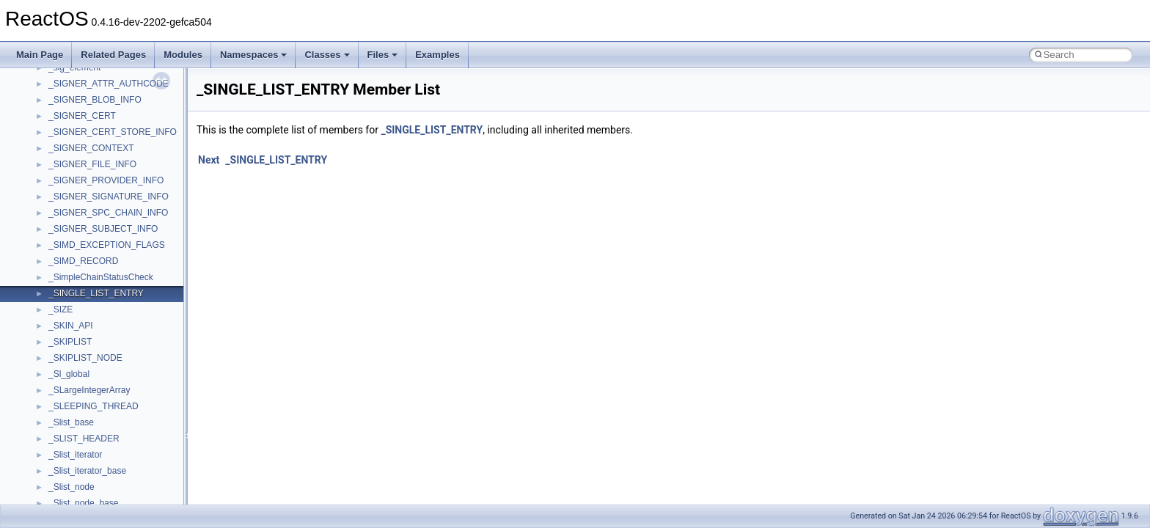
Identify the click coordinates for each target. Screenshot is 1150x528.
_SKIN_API (70, 325)
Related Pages (113, 54)
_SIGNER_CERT (82, 116)
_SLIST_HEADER (84, 438)
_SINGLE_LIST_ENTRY (96, 293)
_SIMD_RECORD (83, 261)
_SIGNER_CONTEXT (91, 148)
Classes (326, 54)
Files (382, 54)
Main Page (39, 54)
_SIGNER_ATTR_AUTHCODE (108, 83)
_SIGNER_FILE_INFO (92, 164)
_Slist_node (71, 487)
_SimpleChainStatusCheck (100, 277)
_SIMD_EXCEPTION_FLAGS (106, 245)
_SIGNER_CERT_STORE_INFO (112, 132)
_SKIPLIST (70, 342)
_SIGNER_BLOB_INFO (95, 100)
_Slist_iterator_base (87, 471)
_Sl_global (68, 374)
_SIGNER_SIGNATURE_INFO (108, 196)
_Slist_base (71, 422)
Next (208, 160)
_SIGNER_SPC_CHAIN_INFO (108, 213)
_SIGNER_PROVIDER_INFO (106, 180)
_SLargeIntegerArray (89, 390)
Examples (437, 54)
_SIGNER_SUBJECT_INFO (103, 229)
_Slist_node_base (83, 503)
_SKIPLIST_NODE (85, 358)
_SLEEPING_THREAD (93, 406)
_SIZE (60, 309)
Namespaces (254, 54)
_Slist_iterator (75, 455)
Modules (183, 54)
